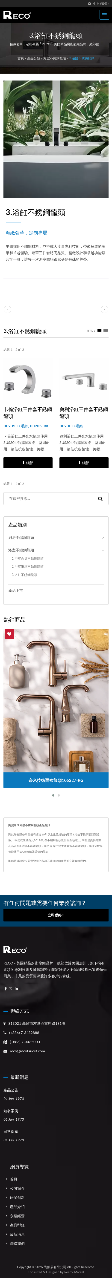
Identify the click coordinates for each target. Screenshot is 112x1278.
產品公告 (10, 1090)
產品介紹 (17, 1206)
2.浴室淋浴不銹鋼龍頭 (28, 566)
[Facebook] (6, 988)
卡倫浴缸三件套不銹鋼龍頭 (27, 413)
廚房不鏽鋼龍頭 (21, 537)
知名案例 (10, 1111)
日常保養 (10, 1131)
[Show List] (106, 330)
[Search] (48, 498)
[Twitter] (10, 988)
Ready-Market (74, 1272)
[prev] (7, 309)
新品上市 (15, 590)
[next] (104, 309)
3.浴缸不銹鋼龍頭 (81, 58)
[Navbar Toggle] (104, 15)
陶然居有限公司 (55, 1267)
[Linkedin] (16, 988)
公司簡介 (17, 1188)
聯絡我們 (17, 1243)
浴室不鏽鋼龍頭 (54, 58)
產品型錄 (17, 1225)
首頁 (21, 58)
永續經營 (17, 1216)
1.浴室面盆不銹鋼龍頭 (28, 558)
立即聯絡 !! (56, 915)
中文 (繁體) (101, 4)
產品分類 (33, 58)
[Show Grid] (100, 330)
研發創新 (17, 1197)
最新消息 (17, 1234)
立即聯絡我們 (77, 861)
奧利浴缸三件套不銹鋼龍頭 (83, 413)
